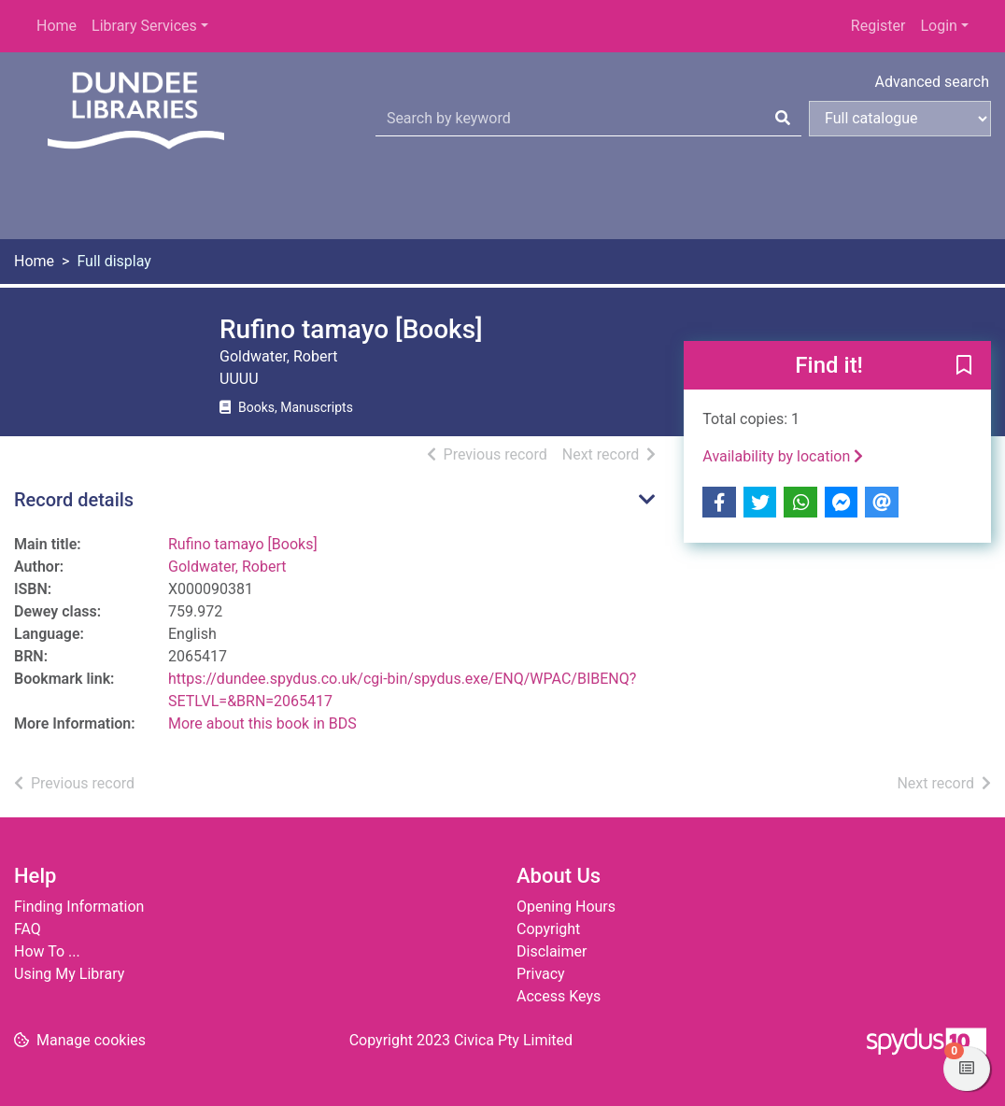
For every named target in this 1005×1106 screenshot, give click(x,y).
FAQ (27, 929)
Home (56, 26)
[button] (963, 366)
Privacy (541, 974)
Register (878, 26)
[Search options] (900, 118)
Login (938, 26)
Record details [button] (74, 500)
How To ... (47, 951)
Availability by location (782, 456)
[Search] (782, 118)
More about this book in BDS (262, 723)
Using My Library (69, 974)
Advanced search (932, 82)
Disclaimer (552, 951)
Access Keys (559, 996)
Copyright (548, 929)
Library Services (144, 26)
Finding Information (79, 906)
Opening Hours (566, 906)
